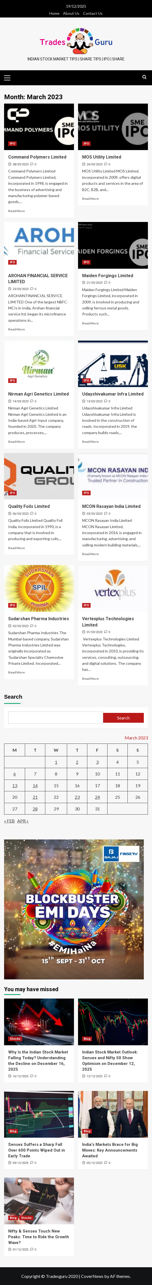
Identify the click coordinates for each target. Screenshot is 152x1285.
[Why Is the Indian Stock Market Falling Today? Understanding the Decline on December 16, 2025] (39, 1022)
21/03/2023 (94, 283)
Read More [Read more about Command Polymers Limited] (16, 211)
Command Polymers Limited (37, 157)
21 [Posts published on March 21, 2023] (35, 797)
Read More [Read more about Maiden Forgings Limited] (90, 323)
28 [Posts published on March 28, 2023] (35, 808)
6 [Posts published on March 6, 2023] (14, 773)
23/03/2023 (20, 289)
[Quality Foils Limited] (39, 476)
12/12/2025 (94, 1076)
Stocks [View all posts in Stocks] (15, 1039)
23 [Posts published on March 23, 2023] (77, 797)
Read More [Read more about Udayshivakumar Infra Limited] (90, 442)
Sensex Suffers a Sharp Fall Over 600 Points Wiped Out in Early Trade (36, 1150)
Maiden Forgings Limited (107, 275)
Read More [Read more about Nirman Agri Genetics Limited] (16, 442)
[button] (9, 77)
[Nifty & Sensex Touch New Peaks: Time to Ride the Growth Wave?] (39, 1201)
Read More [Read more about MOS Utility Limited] (90, 199)
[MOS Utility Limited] (113, 127)
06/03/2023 (20, 514)
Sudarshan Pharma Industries (38, 618)
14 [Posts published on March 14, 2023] (35, 785)
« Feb (9, 820)
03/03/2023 (94, 514)
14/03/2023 (20, 401)
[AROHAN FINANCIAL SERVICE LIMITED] (39, 245)
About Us (71, 13)
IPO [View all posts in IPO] (12, 143)
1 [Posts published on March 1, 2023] (56, 762)
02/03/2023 (20, 626)
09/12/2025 (20, 1163)
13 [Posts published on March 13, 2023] (14, 785)
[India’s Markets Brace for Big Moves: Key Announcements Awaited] (113, 1114)
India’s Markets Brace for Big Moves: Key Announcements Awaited (110, 1150)
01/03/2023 (94, 632)
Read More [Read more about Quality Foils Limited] (16, 548)
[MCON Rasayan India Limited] (113, 476)
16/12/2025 (20, 1076)
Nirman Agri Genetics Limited (38, 394)
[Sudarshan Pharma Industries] (39, 588)
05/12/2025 (94, 1163)
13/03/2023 (94, 401)
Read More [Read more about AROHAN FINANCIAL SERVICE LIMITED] (16, 329)
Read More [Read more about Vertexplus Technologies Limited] (90, 679)
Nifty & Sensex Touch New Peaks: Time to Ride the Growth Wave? (38, 1237)
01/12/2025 (20, 1249)
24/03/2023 (94, 164)
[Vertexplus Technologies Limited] (113, 588)
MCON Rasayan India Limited (111, 506)
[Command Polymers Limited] (39, 127)
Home (54, 13)
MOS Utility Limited (101, 157)
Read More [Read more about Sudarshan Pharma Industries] (16, 672)
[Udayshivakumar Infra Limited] (113, 364)
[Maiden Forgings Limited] (113, 245)
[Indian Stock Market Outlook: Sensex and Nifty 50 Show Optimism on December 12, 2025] (113, 1022)
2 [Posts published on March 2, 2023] (77, 762)
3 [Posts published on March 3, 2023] (97, 762)
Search (13, 697)
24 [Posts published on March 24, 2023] (97, 797)
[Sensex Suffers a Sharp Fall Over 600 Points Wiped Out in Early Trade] (39, 1114)
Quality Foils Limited (29, 506)
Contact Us (93, 13)
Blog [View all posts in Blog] (87, 1039)
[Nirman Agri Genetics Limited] (39, 364)
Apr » (23, 820)
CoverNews (92, 1276)
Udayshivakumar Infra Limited (113, 394)
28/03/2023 (20, 164)
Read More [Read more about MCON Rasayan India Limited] (90, 554)
